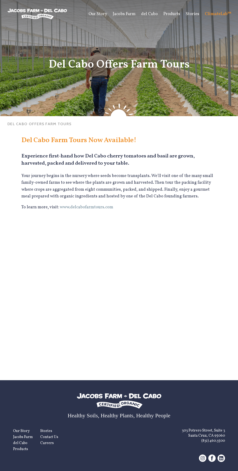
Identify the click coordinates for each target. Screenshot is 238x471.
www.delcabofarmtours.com (86, 207)
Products (171, 14)
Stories (192, 14)
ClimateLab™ (218, 14)
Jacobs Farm (124, 14)
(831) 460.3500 (213, 440)
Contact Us (49, 437)
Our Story (98, 14)
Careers (47, 443)
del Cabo (149, 14)
